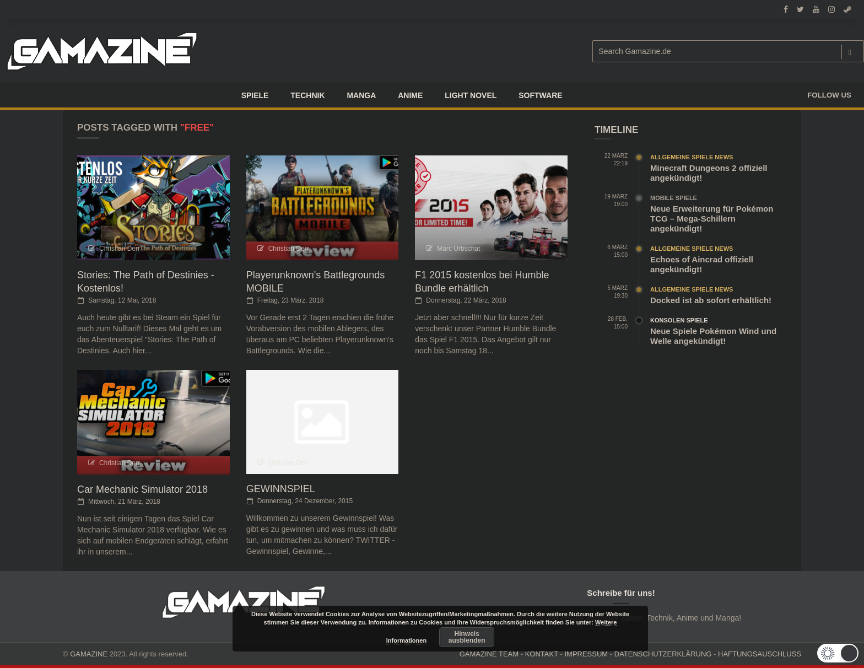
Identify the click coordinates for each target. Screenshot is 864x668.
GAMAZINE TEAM (489, 654)
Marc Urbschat (458, 248)
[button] (836, 653)
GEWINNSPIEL (280, 488)
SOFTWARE (540, 95)
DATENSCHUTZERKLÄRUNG (663, 654)
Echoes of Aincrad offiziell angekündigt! (701, 264)
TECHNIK (307, 95)
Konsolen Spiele (679, 320)
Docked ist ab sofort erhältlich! (710, 300)
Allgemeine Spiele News (691, 157)
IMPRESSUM (586, 654)
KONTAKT (541, 654)
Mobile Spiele (673, 198)
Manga (361, 95)
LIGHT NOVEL (470, 95)
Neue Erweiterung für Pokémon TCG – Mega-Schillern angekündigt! (711, 218)
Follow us (829, 95)
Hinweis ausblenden (467, 637)
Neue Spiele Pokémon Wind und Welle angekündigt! (713, 336)
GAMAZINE (88, 654)
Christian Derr (119, 248)
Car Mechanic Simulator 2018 (142, 489)
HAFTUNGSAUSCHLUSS (759, 654)
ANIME (410, 95)
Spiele (255, 95)
